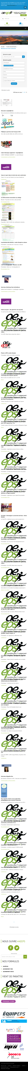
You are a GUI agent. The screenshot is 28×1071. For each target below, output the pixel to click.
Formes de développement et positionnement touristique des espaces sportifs (13, 374)
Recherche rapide (7, 54)
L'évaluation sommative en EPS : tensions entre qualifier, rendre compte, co (13, 632)
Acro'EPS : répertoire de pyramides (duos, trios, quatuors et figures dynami (13, 492)
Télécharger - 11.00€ (8, 1001)
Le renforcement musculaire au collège (11, 197)
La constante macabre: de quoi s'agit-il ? (11, 889)
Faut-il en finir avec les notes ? (9, 867)
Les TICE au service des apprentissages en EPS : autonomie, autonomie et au (13, 821)
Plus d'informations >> (12, 5)
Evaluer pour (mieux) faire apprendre (10, 912)
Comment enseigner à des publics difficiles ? (12, 585)
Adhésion (5, 966)
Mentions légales (16, 1065)
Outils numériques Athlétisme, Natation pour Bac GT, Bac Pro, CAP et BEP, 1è (13, 608)
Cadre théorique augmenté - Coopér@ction (12, 152)
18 (24, 92)
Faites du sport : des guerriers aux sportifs (12, 309)
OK (25, 7)
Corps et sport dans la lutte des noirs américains (13, 175)
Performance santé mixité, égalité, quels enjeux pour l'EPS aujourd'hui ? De (13, 422)
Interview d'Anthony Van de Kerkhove (10, 287)
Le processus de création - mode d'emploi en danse (14, 242)
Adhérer (23, 15)
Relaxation (3, 220)
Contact (9, 1065)
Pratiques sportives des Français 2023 (11, 131)
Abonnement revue (8, 971)
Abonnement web (8, 969)
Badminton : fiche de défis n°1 (8, 845)
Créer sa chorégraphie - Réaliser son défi (11, 264)
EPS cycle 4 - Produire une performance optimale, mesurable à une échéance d (13, 538)
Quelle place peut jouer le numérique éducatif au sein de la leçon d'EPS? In (13, 727)
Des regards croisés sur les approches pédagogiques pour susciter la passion (11, 799)
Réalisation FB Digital (5, 1068)
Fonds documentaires (11, 46)
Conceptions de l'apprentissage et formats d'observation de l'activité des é (12, 680)
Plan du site (3, 1065)
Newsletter (14, 953)
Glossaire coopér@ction (7, 110)
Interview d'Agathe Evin (7, 776)
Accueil (2, 46)
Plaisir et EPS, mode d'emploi (8, 353)
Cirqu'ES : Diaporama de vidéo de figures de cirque (13, 469)
